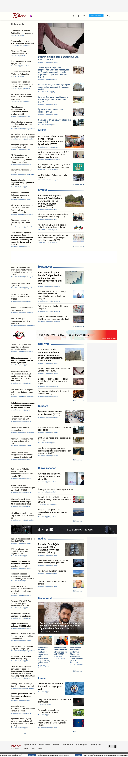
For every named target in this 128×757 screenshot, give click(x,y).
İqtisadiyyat (45, 266)
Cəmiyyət (43, 343)
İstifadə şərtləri (95, 745)
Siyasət (42, 189)
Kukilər (40, 748)
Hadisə (42, 538)
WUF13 (42, 130)
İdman (42, 678)
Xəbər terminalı (96, 16)
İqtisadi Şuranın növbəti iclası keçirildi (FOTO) (34, 755)
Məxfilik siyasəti (29, 748)
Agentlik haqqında (30, 745)
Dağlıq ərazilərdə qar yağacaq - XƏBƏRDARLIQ (80, 755)
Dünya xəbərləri (47, 468)
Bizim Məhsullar (67, 745)
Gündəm (43, 405)
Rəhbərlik (56, 745)
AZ (84, 16)
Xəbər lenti (17, 24)
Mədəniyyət (45, 598)
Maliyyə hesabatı (44, 745)
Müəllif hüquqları (82, 745)
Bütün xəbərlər (77, 184)
